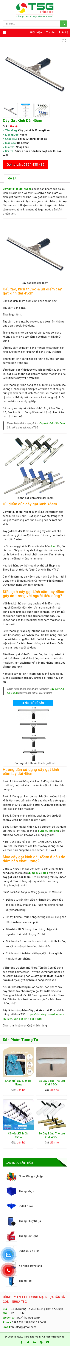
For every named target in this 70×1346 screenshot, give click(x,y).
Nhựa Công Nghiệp (24, 1176)
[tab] (12, 179)
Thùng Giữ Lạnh (22, 1236)
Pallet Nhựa (19, 1206)
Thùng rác (19, 1280)
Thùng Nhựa (20, 1191)
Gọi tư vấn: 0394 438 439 (26, 164)
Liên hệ (63, 32)
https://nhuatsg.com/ (27, 1317)
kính (53, 546)
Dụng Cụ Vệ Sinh (22, 1251)
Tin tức (50, 32)
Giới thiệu (36, 32)
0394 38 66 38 (37, 1322)
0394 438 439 (20, 1322)
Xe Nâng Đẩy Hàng (24, 1266)
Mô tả (12, 178)
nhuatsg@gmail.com (23, 1327)
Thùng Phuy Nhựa (23, 1221)
